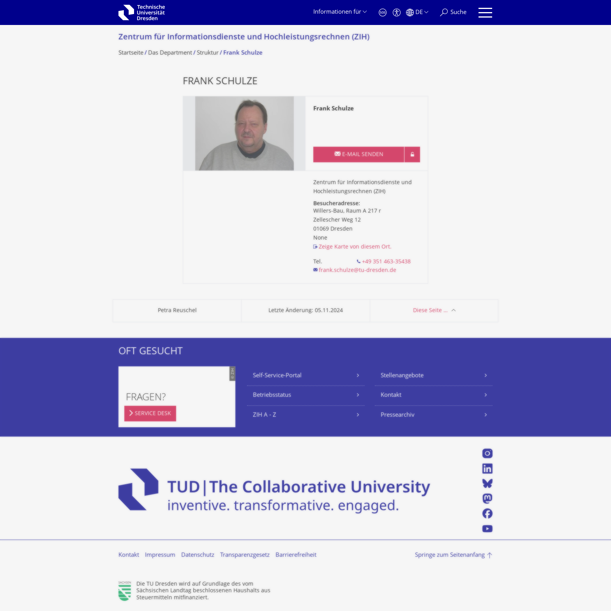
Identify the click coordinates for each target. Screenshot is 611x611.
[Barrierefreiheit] (396, 12)
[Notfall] (382, 12)
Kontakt (391, 395)
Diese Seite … (430, 310)
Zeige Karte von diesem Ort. (355, 247)
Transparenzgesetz (245, 555)
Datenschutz (197, 555)
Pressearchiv (398, 415)
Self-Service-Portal (277, 376)
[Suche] (453, 13)
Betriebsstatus (272, 395)
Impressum (160, 555)
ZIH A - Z (264, 415)
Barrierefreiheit (295, 555)
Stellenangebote (402, 376)
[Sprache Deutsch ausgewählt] (417, 13)
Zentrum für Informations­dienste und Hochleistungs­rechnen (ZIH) (243, 37)
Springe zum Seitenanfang (450, 555)
